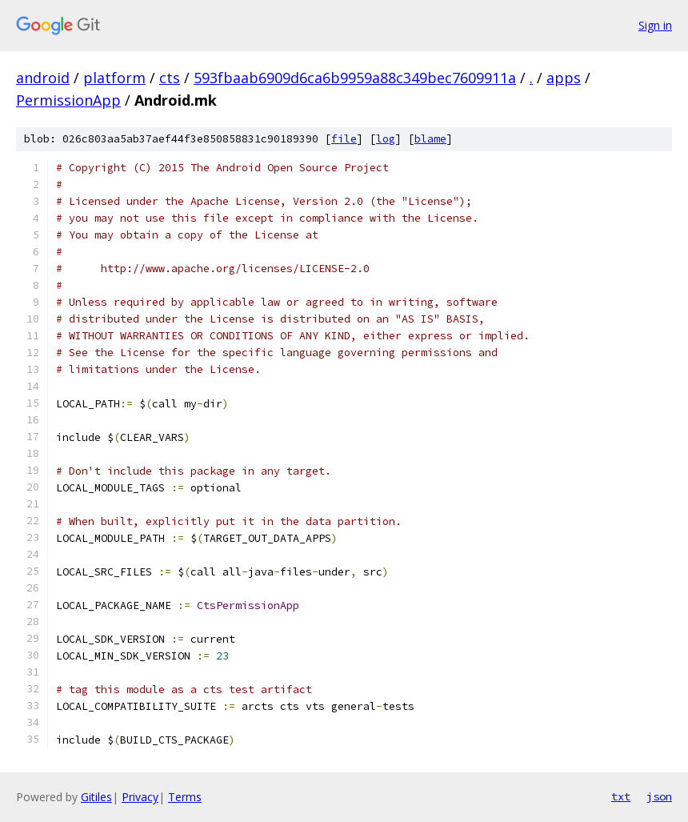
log (385, 139)
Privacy (140, 796)
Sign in (655, 25)
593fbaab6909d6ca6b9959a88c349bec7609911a (355, 77)
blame (430, 139)
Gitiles (96, 796)
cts (169, 77)
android (43, 77)
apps (563, 77)
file (344, 139)
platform (114, 77)
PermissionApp (68, 100)
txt (620, 796)
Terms (185, 796)
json (659, 796)
